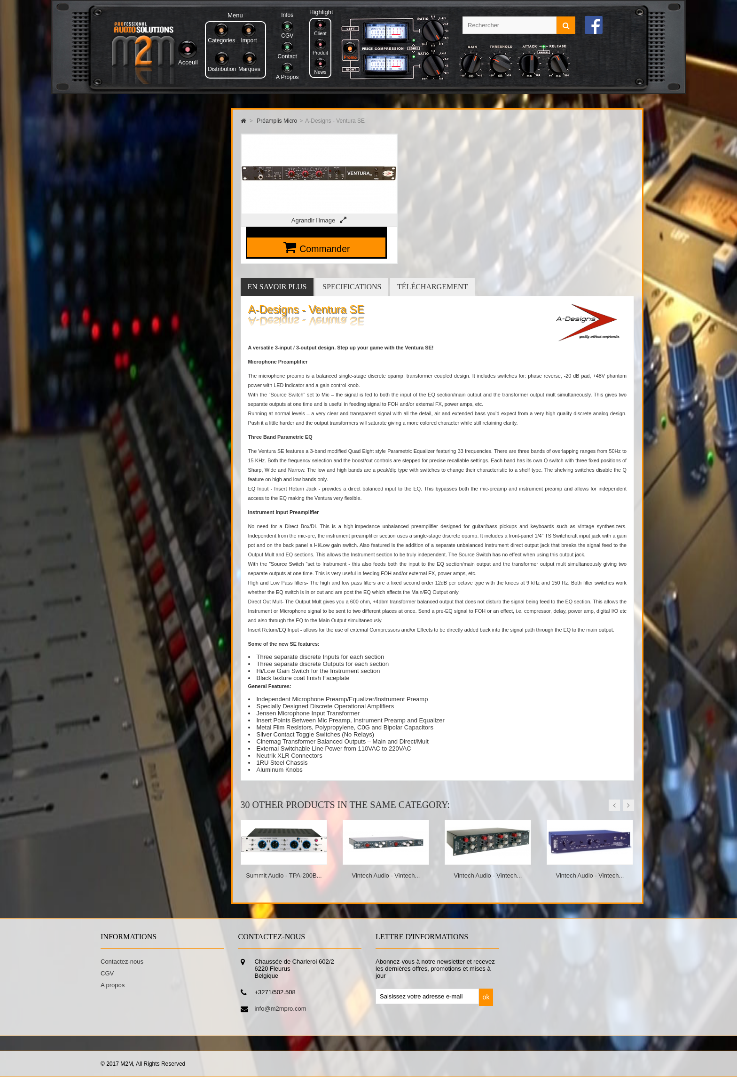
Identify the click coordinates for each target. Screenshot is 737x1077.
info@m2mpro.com (280, 1008)
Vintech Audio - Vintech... (386, 875)
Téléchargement (432, 287)
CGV (107, 973)
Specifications (351, 287)
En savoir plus (277, 287)
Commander (324, 249)
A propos (113, 985)
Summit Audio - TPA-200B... (283, 875)
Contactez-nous (122, 961)
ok (486, 997)
